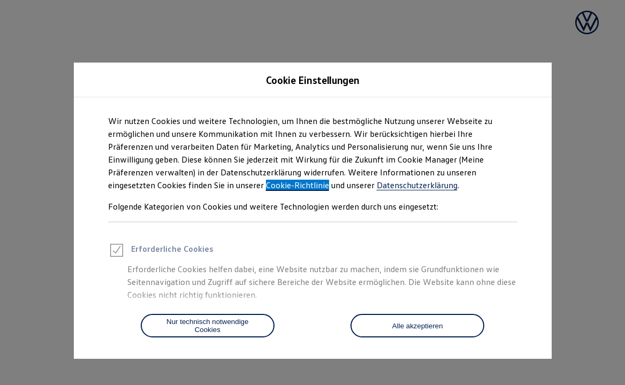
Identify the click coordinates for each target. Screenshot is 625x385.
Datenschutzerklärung (417, 185)
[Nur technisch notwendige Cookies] (208, 325)
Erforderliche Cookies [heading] (161, 251)
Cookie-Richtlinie (297, 185)
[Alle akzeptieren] (417, 325)
